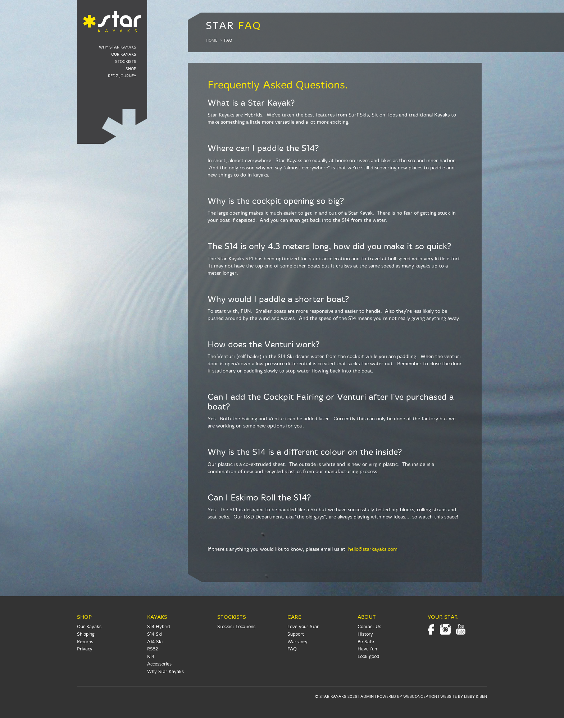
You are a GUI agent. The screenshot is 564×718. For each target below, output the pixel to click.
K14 (150, 656)
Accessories (159, 664)
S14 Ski (154, 634)
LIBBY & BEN (475, 696)
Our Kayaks (123, 54)
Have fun (367, 648)
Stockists (125, 61)
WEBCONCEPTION (420, 696)
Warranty (297, 641)
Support (295, 634)
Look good (368, 656)
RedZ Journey (122, 76)
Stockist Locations (236, 626)
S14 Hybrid (158, 626)
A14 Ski (155, 641)
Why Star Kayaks (117, 47)
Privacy (84, 648)
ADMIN (367, 696)
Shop (131, 69)
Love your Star (303, 626)
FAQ (292, 648)
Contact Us (369, 626)
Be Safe (366, 641)
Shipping (86, 634)
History (365, 634)
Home (211, 40)
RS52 (152, 648)
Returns (85, 641)
